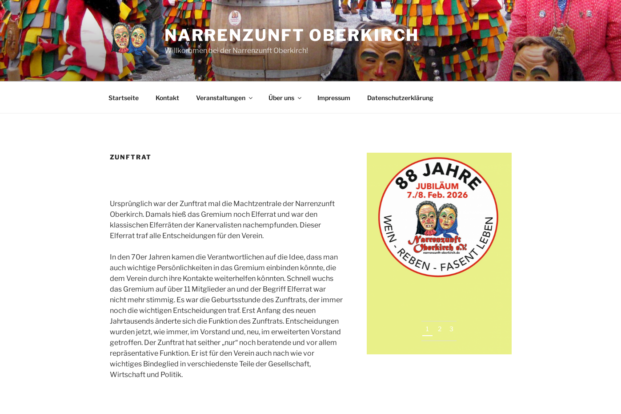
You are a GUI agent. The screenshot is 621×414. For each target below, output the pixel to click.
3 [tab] (451, 329)
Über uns (285, 97)
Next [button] (493, 335)
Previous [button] (475, 335)
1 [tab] (427, 329)
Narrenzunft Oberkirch (291, 35)
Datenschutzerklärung (400, 97)
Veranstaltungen (225, 97)
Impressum (333, 97)
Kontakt (167, 97)
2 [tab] (439, 329)
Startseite (123, 97)
